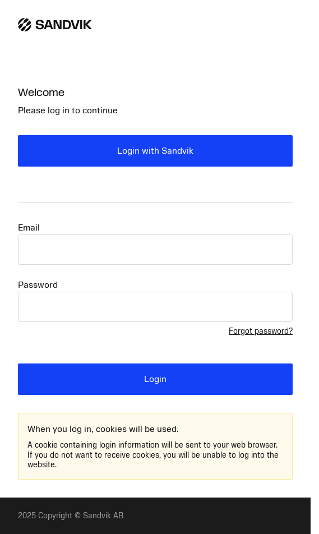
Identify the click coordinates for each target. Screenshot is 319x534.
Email (29, 227)
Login (155, 379)
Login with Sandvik (155, 150)
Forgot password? (261, 331)
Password (38, 285)
